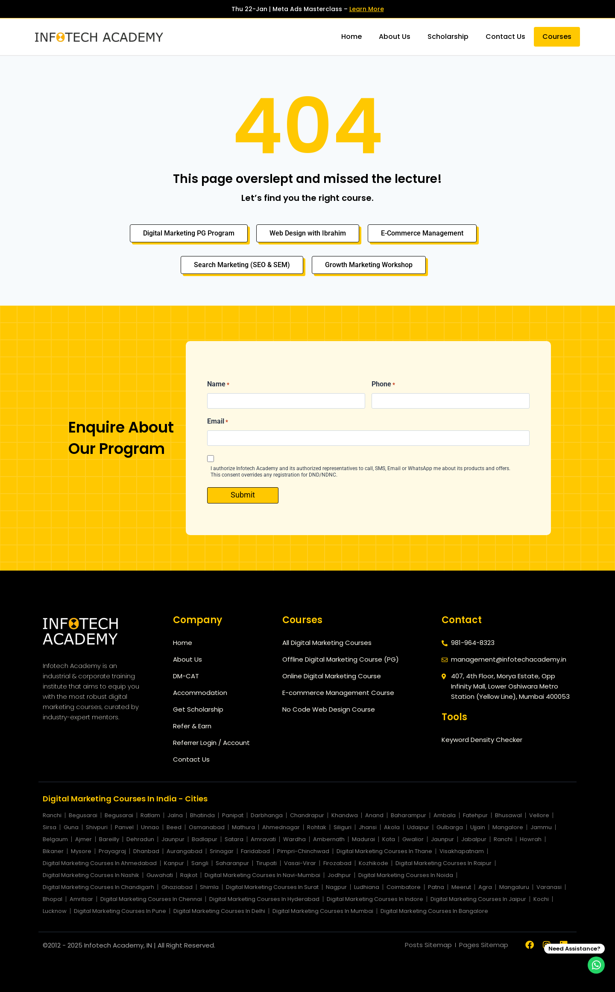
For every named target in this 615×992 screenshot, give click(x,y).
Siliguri (342, 827)
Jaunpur (172, 839)
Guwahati (159, 875)
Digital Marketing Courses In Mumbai (322, 911)
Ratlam (150, 815)
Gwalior (413, 839)
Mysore (81, 851)
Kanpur (174, 863)
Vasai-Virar (300, 863)
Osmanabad (207, 827)
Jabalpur (473, 839)
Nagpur (336, 887)
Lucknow (55, 911)
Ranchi (52, 815)
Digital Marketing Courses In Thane (384, 851)
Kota (388, 839)
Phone (383, 384)
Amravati (263, 839)
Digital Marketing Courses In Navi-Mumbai (262, 875)
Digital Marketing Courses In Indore (375, 899)
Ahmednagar (281, 827)
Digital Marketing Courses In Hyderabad (264, 899)
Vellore (539, 815)
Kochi (541, 899)
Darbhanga (267, 815)
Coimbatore (404, 887)
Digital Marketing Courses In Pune (120, 911)
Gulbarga (449, 827)
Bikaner (53, 851)
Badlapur (204, 839)
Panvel (124, 827)
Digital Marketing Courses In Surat (272, 887)
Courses (556, 36)
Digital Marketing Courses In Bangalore (434, 911)
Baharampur (408, 815)
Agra (485, 887)
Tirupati (266, 863)
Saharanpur (232, 863)
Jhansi (368, 827)
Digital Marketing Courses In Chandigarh (98, 887)
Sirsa (49, 827)
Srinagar (222, 851)
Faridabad (255, 851)
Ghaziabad (177, 887)
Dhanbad (146, 851)
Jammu (541, 827)
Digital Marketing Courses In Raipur (443, 863)
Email (217, 422)
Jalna (175, 815)
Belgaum (55, 839)
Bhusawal (508, 815)
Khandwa (344, 815)
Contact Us (505, 36)
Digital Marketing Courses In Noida (405, 875)
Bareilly (109, 839)
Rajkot (188, 875)
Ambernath (329, 839)
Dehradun (140, 839)
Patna (436, 887)
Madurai (363, 839)
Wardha (294, 839)
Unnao (150, 827)
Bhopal (52, 899)
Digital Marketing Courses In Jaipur (478, 899)
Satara (234, 839)
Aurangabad (184, 851)
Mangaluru (514, 887)
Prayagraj (112, 851)
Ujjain (477, 827)
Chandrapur (307, 815)
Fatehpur (475, 815)
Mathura (243, 827)
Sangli (199, 863)
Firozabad (337, 863)
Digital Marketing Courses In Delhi (219, 911)
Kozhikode (373, 863)
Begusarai (83, 815)
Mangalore (507, 827)
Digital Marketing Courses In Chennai (151, 899)
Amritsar (81, 899)
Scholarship (448, 36)
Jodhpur (339, 875)
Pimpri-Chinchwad (303, 851)
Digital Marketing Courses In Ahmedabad (100, 863)
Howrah (531, 839)
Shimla (209, 887)
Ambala (444, 815)
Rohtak (316, 827)
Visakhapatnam (461, 851)
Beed (174, 827)
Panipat (232, 815)
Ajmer (83, 839)
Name (218, 384)
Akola (392, 827)
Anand (374, 815)
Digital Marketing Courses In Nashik (91, 875)
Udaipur (418, 827)
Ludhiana (366, 887)
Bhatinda (202, 815)
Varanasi (549, 887)
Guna (71, 827)
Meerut (461, 887)
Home (351, 36)
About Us (394, 36)
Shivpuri (97, 827)
